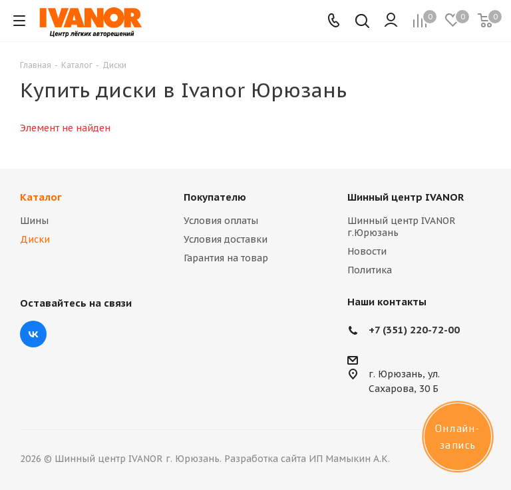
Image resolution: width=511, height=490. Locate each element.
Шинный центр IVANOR (405, 197)
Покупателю (215, 197)
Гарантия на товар (226, 258)
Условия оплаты (221, 221)
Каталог (41, 197)
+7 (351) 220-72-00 (414, 329)
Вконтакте (33, 334)
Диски (35, 239)
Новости (367, 251)
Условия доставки (225, 239)
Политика (369, 270)
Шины (34, 221)
